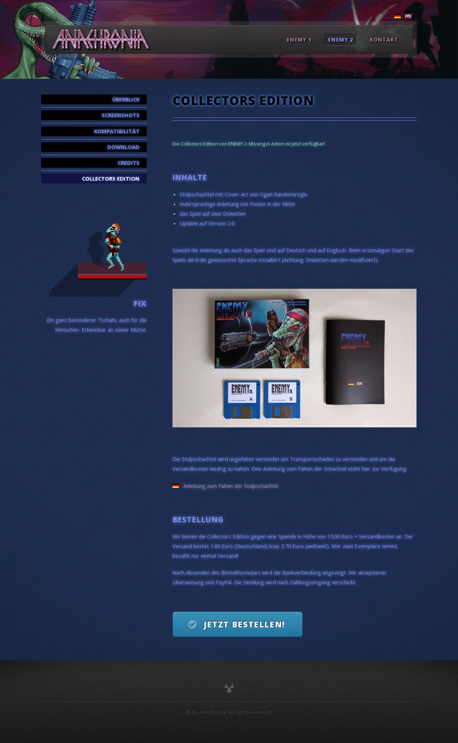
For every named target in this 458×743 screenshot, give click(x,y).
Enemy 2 (340, 39)
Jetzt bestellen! (244, 624)
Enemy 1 (299, 39)
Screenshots (121, 115)
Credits (129, 162)
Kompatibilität (117, 131)
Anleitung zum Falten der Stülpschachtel (230, 485)
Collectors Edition (111, 178)
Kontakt (384, 39)
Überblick (126, 99)
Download (123, 146)
